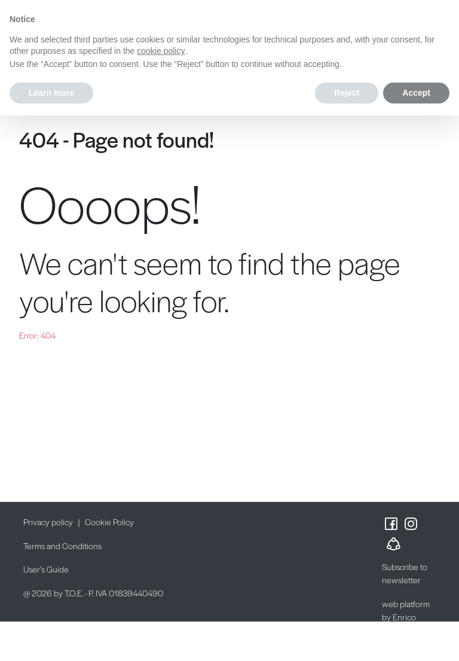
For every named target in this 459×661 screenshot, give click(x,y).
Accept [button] (416, 93)
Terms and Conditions (62, 546)
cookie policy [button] (161, 51)
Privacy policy (48, 522)
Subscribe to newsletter (404, 573)
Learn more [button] (51, 93)
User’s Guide (46, 569)
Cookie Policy (109, 522)
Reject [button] (346, 93)
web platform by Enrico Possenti (406, 617)
